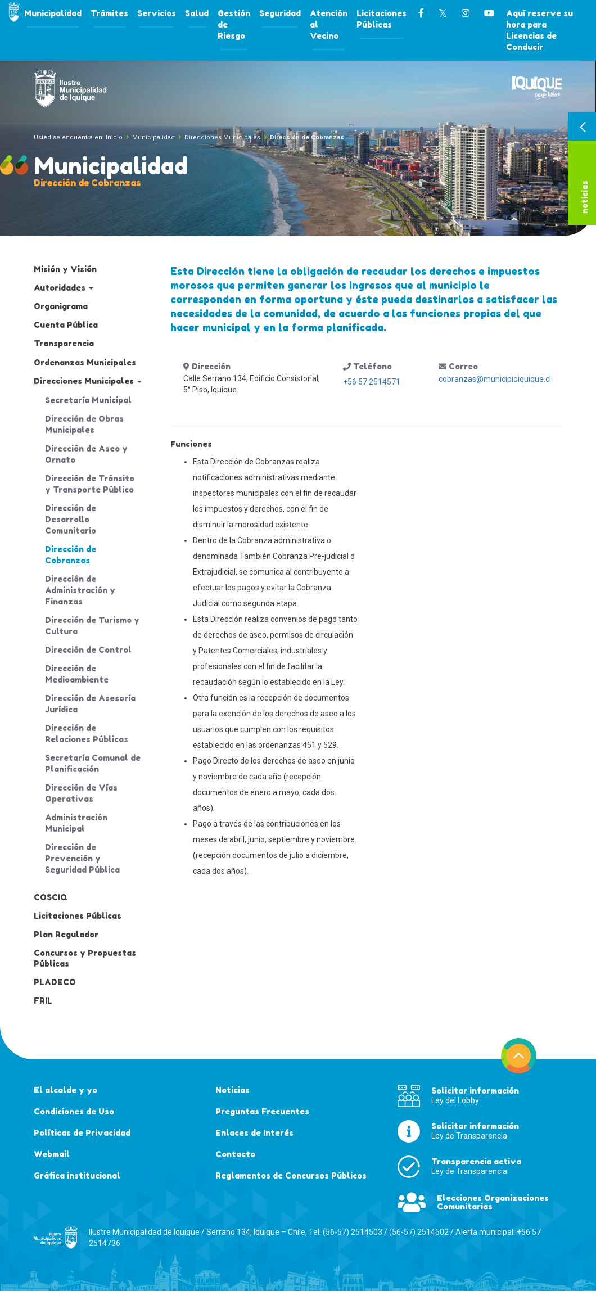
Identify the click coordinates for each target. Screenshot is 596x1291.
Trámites (109, 13)
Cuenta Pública (66, 324)
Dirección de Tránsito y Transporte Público (89, 483)
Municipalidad (53, 13)
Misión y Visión (65, 269)
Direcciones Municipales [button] (88, 381)
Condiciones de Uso (74, 1111)
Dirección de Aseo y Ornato (86, 454)
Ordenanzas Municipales (85, 362)
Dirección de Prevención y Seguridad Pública (82, 858)
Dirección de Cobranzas (70, 554)
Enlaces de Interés (254, 1132)
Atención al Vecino (328, 24)
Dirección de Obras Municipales (84, 424)
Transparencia (64, 343)
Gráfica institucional (77, 1175)
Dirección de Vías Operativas (81, 793)
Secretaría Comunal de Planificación (93, 763)
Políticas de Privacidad (82, 1132)
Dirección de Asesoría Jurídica (90, 703)
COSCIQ (50, 897)
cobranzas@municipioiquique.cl (495, 378)
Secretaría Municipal (88, 400)
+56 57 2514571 (371, 381)
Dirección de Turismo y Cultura (92, 625)
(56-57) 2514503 (352, 1231)
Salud (197, 13)
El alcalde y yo (65, 1090)
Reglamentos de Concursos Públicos (291, 1175)
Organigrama (61, 306)
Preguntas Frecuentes (262, 1111)
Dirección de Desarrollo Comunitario (70, 519)
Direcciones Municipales (222, 137)
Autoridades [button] (63, 287)
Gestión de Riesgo (234, 24)
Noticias (232, 1090)
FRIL (43, 1000)
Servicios (156, 13)
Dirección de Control (88, 649)
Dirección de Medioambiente (77, 673)
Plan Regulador (66, 934)
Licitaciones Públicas (381, 18)
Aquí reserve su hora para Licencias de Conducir (539, 30)
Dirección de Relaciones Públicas (86, 733)
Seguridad (280, 13)
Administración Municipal (76, 822)
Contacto (235, 1154)
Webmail (52, 1154)
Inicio (114, 137)
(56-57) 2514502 (419, 1231)
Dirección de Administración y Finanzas (80, 590)
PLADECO (55, 982)
